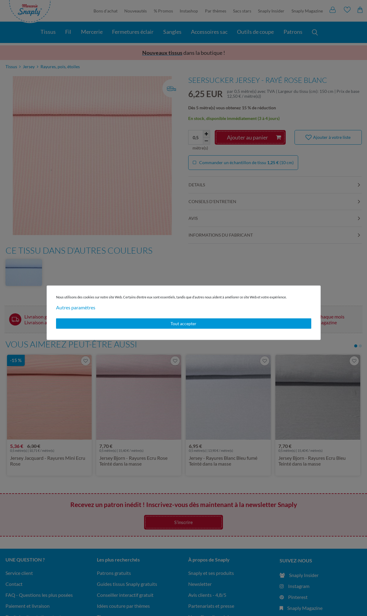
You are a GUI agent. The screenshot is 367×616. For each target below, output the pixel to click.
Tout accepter (183, 323)
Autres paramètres (75, 307)
